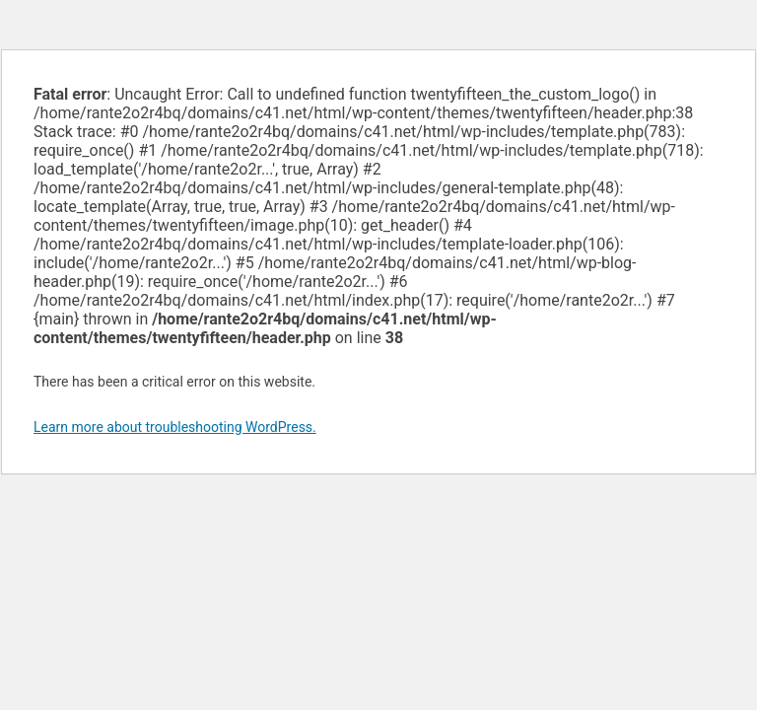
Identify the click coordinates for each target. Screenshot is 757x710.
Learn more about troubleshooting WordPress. (175, 427)
